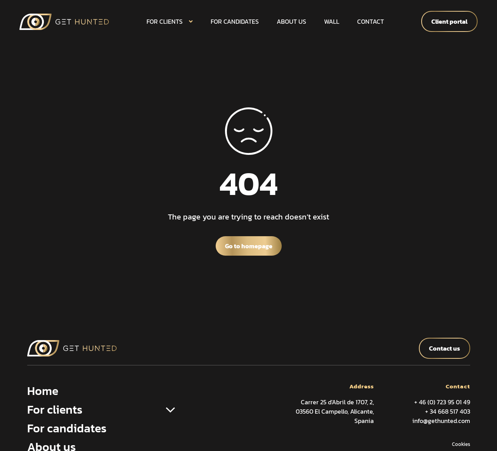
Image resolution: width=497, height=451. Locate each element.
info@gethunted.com (441, 420)
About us (291, 21)
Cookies (461, 444)
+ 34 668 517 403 (447, 411)
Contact (370, 21)
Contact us (444, 348)
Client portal (449, 21)
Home (42, 391)
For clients (164, 21)
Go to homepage (248, 246)
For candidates (235, 21)
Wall (331, 21)
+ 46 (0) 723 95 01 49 (442, 402)
